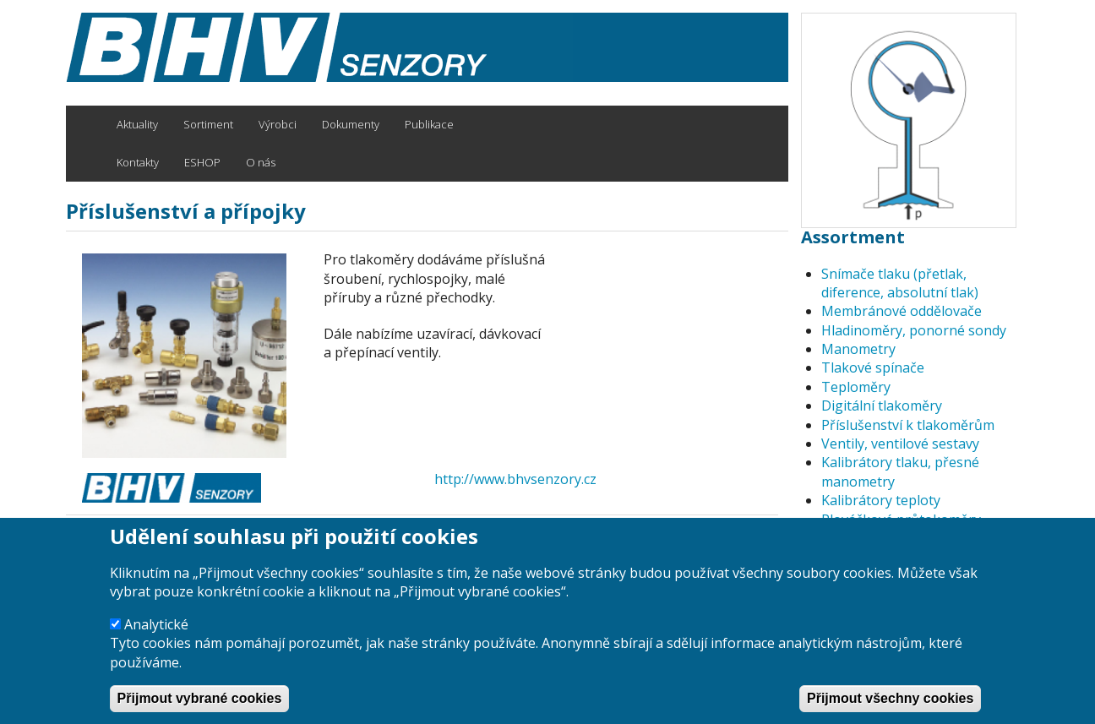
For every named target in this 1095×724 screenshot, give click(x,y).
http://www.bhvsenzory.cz (515, 479)
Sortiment (208, 124)
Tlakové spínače (872, 367)
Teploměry (856, 387)
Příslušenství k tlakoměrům (907, 425)
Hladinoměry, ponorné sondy (913, 330)
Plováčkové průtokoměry (901, 519)
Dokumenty (350, 124)
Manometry (858, 349)
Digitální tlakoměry (881, 405)
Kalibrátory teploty (880, 500)
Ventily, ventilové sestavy (900, 443)
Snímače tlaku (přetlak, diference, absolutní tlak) (899, 283)
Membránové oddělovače (901, 311)
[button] (188, 355)
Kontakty (138, 162)
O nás (260, 162)
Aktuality (137, 124)
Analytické (156, 642)
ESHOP (202, 162)
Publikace (429, 124)
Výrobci (278, 124)
